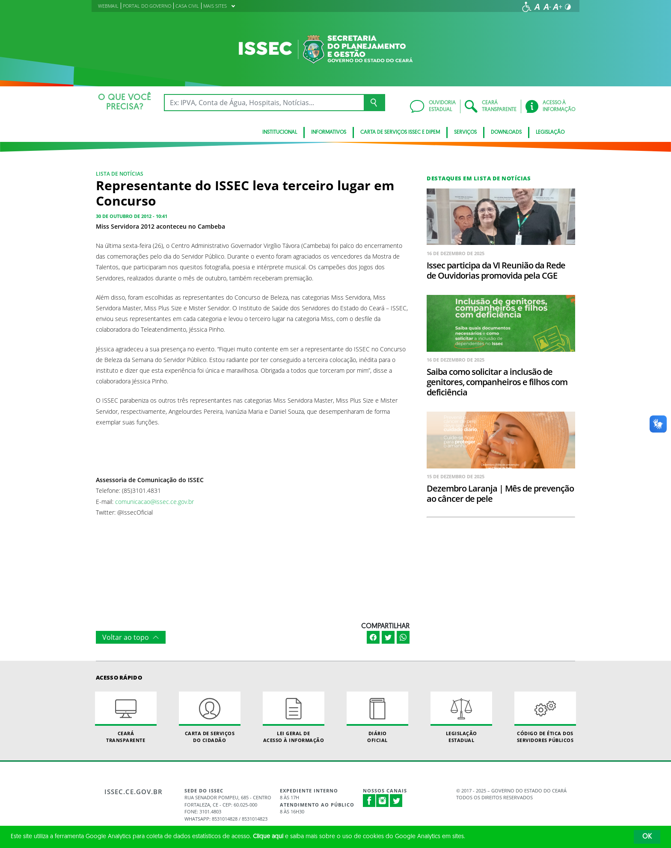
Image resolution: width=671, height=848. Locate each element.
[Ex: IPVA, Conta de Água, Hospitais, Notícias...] (264, 102)
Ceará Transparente (126, 717)
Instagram (382, 800)
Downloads (506, 132)
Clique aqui (268, 836)
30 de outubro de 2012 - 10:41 (131, 216)
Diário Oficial (377, 717)
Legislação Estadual (461, 717)
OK (647, 836)
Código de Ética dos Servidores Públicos (545, 717)
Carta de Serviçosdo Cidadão (209, 717)
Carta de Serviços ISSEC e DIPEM (400, 132)
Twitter (396, 800)
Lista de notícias (119, 173)
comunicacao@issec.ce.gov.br (154, 502)
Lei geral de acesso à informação (293, 717)
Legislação (550, 132)
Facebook (369, 800)
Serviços (465, 132)
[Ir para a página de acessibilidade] (527, 7)
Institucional (279, 132)
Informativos (328, 132)
